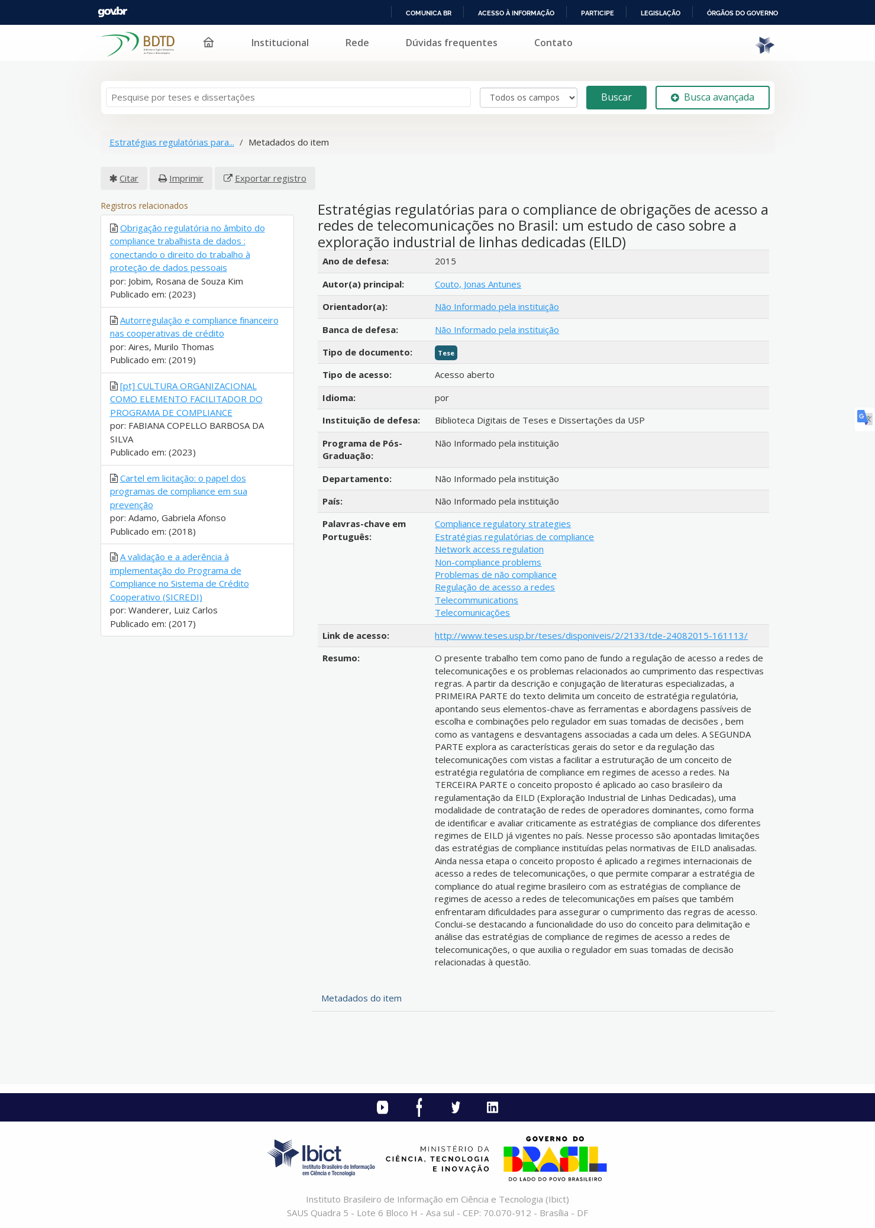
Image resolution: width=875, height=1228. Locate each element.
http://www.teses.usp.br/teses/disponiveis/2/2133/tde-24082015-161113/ (591, 635)
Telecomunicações (472, 612)
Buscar (616, 97)
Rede (357, 42)
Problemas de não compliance (496, 574)
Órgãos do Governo (742, 13)
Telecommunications (476, 600)
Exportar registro (270, 178)
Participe (597, 13)
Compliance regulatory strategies (503, 523)
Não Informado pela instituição (497, 306)
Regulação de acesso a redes (495, 587)
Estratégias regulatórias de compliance (514, 536)
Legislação (660, 13)
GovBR (112, 12)
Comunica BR (428, 13)
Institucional (280, 42)
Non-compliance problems (488, 562)
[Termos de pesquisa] (288, 97)
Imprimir (186, 178)
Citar (129, 178)
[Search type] (528, 98)
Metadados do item (361, 998)
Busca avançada (712, 97)
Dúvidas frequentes (452, 42)
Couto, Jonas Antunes (478, 284)
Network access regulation (489, 549)
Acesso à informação (516, 13)
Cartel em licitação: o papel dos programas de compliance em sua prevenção (178, 491)
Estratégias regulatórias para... (171, 142)
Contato (553, 42)
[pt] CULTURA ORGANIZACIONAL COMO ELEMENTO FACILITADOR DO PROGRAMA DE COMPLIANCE (186, 399)
